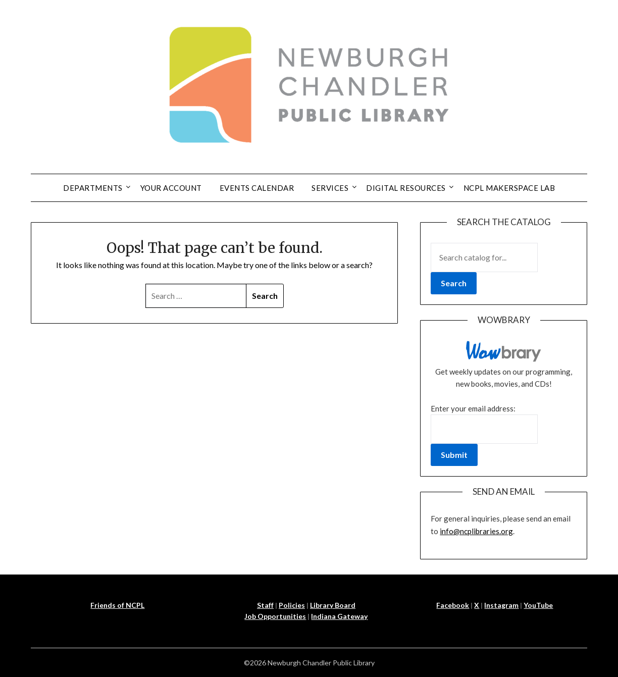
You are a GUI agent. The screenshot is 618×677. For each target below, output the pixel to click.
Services (330, 187)
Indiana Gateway (339, 616)
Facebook (452, 605)
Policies (292, 605)
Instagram (501, 605)
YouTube (538, 605)
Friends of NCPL (117, 605)
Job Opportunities (275, 616)
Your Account (171, 187)
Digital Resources (406, 187)
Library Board (332, 605)
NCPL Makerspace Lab (509, 187)
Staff (265, 605)
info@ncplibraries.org (476, 531)
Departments (93, 187)
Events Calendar (257, 187)
